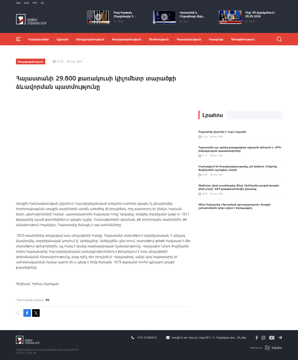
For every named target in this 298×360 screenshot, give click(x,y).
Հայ (18, 3)
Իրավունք (216, 39)
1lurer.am (30, 352)
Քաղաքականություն (126, 39)
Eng (26, 3)
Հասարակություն (189, 39)
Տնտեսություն (159, 39)
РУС (35, 3)
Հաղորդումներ (38, 39)
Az (42, 3)
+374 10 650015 (147, 337)
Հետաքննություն (243, 39)
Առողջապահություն (90, 39)
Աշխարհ (62, 39)
